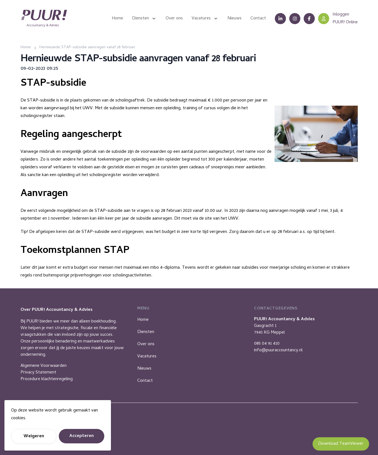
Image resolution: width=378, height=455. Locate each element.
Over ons (145, 344)
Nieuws (144, 368)
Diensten (145, 332)
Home (143, 320)
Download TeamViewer (341, 444)
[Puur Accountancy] (44, 18)
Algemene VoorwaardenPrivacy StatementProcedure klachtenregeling (47, 372)
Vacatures (146, 356)
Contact (145, 381)
